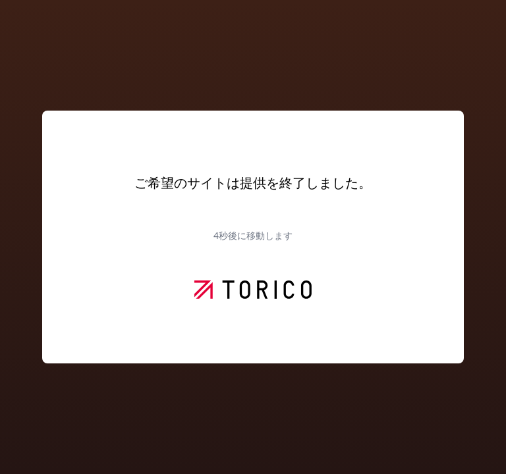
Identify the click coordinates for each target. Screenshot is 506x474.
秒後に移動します (253, 235)
